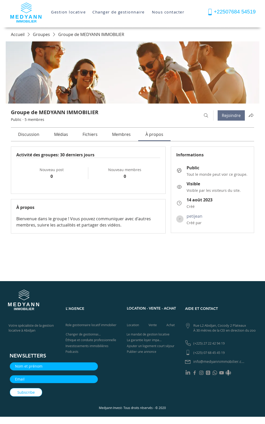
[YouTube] (221, 373)
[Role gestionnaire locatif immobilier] (92, 325)
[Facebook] (194, 373)
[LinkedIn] (188, 373)
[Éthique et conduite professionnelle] (92, 340)
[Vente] (153, 325)
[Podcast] (228, 373)
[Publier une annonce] (142, 352)
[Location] (133, 325)
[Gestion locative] (69, 12)
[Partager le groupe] (251, 115)
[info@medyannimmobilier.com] (220, 362)
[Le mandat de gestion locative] (149, 334)
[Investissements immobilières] (88, 346)
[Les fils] (208, 373)
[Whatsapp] (215, 373)
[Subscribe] (26, 392)
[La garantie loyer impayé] (145, 340)
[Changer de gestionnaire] (119, 12)
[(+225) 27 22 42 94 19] (210, 343)
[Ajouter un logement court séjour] (152, 346)
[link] (28, 134)
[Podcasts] (73, 352)
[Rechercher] (206, 115)
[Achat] (171, 325)
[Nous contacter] (168, 12)
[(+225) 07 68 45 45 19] (210, 353)
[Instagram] (201, 373)
